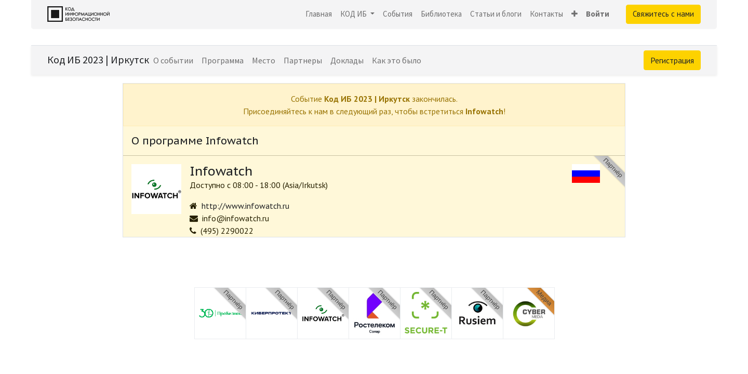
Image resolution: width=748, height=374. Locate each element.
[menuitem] (318, 14)
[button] (574, 14)
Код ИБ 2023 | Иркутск (98, 59)
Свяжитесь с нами (663, 14)
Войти (597, 14)
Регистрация (672, 60)
